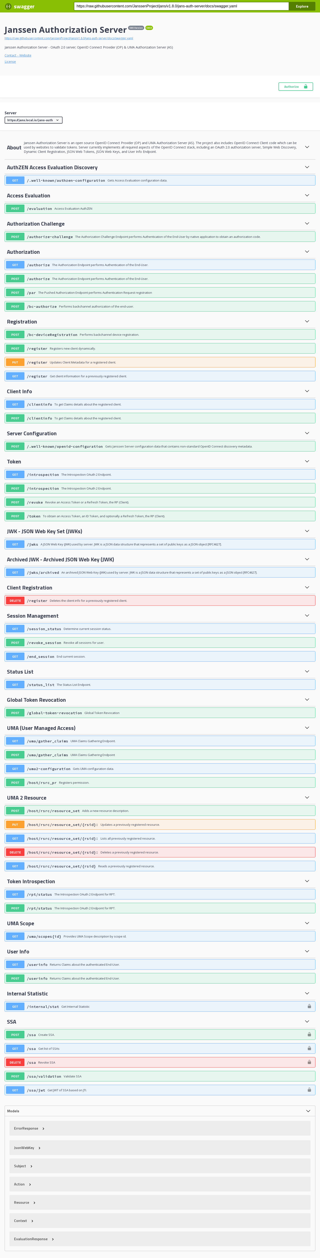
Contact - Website (18, 55)
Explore (302, 6)
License (10, 61)
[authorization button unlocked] (309, 1006)
